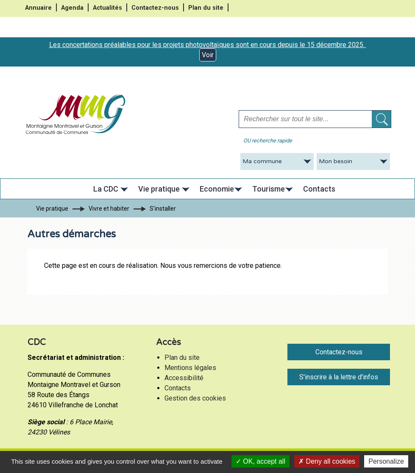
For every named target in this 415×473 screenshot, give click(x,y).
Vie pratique (52, 208)
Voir (208, 55)
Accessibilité (183, 378)
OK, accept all (260, 461)
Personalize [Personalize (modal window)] (386, 461)
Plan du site (205, 7)
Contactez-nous (155, 7)
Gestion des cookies (195, 398)
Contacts (177, 388)
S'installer (163, 208)
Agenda (72, 7)
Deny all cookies (326, 461)
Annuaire (38, 7)
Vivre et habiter (109, 208)
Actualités (107, 7)
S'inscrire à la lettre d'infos (338, 377)
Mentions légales (190, 368)
